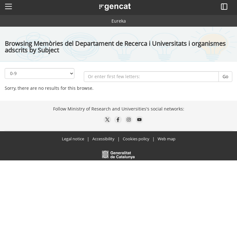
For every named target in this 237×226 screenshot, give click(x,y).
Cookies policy (136, 139)
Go (225, 76)
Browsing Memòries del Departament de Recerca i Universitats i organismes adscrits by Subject (115, 47)
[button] (8, 6)
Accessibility (103, 139)
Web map (166, 139)
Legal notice (73, 139)
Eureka (118, 21)
